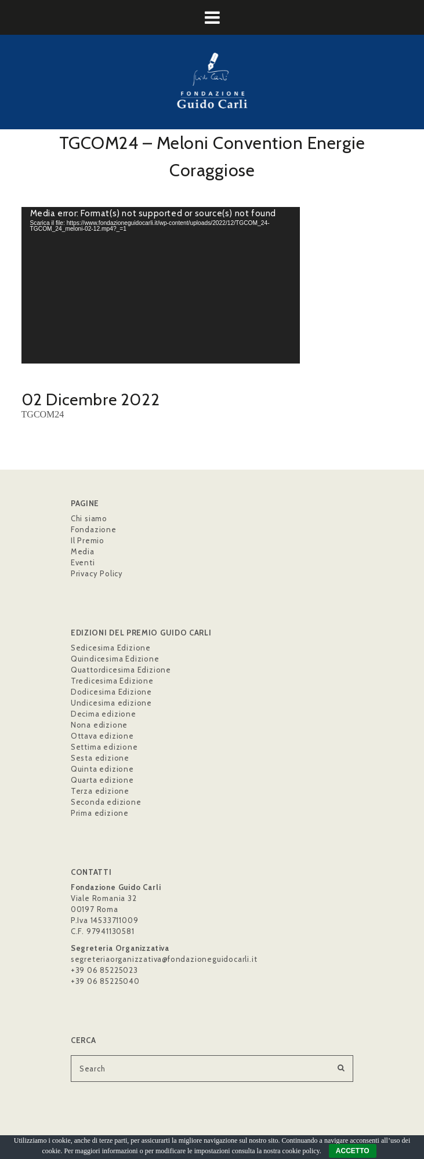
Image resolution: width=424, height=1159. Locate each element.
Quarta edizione (102, 779)
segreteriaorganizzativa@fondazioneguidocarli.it (164, 959)
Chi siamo (89, 518)
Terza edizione (100, 790)
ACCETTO (352, 1151)
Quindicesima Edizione (115, 658)
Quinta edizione (102, 768)
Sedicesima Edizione (111, 647)
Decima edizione (103, 713)
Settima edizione (104, 746)
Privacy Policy (97, 573)
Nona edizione (99, 724)
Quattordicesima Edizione (121, 669)
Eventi (83, 562)
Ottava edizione (102, 735)
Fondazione (94, 529)
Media (83, 551)
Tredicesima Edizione (112, 680)
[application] (160, 285)
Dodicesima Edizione (111, 691)
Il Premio (87, 540)
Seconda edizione (106, 801)
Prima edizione (100, 813)
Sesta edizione (100, 757)
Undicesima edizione (111, 702)
